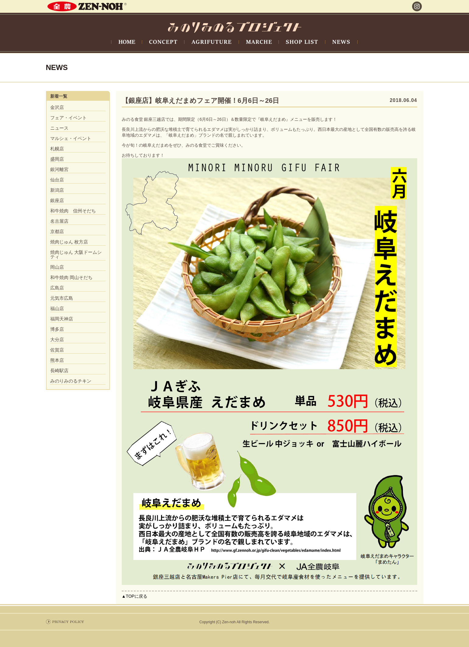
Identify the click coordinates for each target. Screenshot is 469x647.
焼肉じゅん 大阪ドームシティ (76, 254)
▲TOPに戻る (134, 596)
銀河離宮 (59, 169)
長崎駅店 (59, 370)
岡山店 (57, 267)
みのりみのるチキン (70, 381)
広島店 (57, 287)
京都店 (57, 231)
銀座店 (57, 200)
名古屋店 (59, 221)
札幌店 (57, 148)
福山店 (57, 308)
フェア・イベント (68, 117)
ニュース (59, 128)
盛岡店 (57, 159)
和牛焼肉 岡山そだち (71, 277)
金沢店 (57, 107)
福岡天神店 (61, 319)
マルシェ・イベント (70, 138)
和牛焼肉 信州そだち (73, 210)
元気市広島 (61, 298)
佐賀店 (57, 350)
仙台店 (57, 179)
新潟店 (57, 190)
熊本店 (57, 360)
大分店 (57, 339)
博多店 (57, 329)
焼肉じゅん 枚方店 (69, 242)
